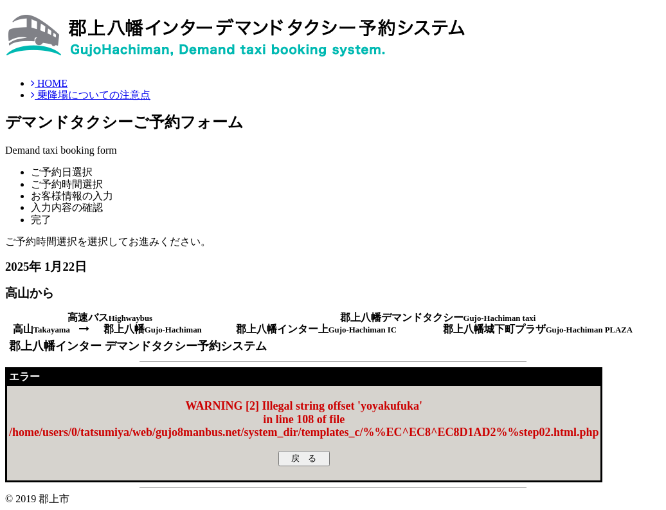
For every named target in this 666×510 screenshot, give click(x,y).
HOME (49, 83)
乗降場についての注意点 (90, 94)
